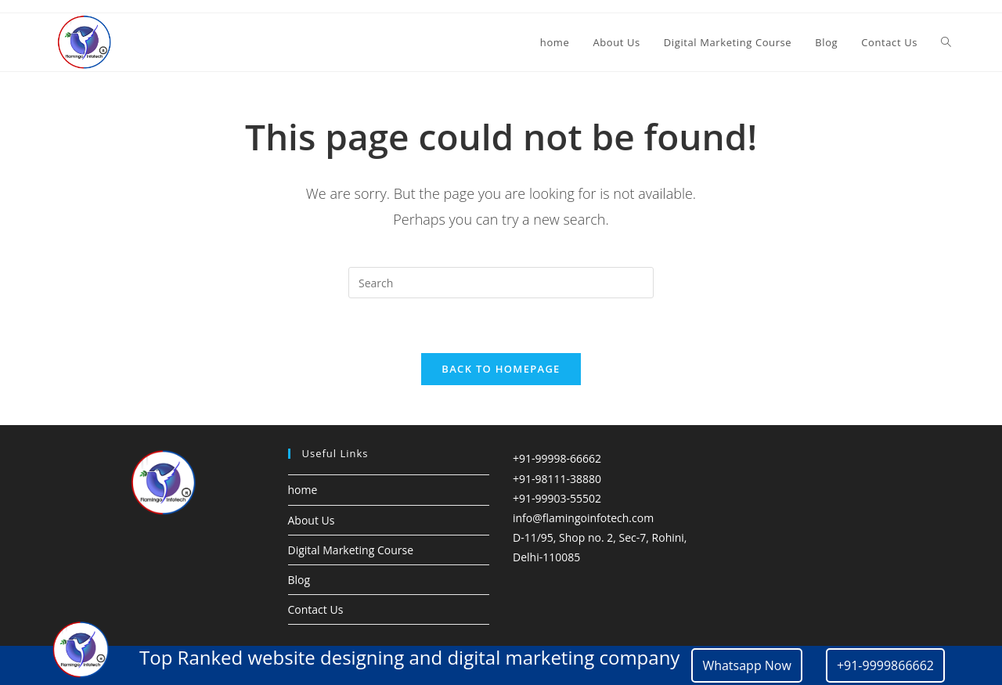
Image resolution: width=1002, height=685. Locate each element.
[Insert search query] (501, 282)
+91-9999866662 (885, 665)
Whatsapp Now (746, 665)
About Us (311, 520)
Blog (299, 580)
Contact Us (316, 610)
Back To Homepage (501, 369)
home (303, 490)
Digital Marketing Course (351, 550)
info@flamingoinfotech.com (583, 518)
